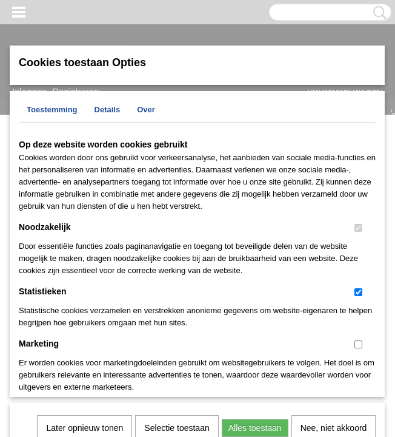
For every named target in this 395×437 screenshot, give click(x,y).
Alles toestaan (255, 271)
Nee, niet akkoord (333, 271)
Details (108, 109)
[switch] (358, 228)
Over (146, 109)
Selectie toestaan (176, 271)
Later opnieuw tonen (84, 271)
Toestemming (52, 109)
